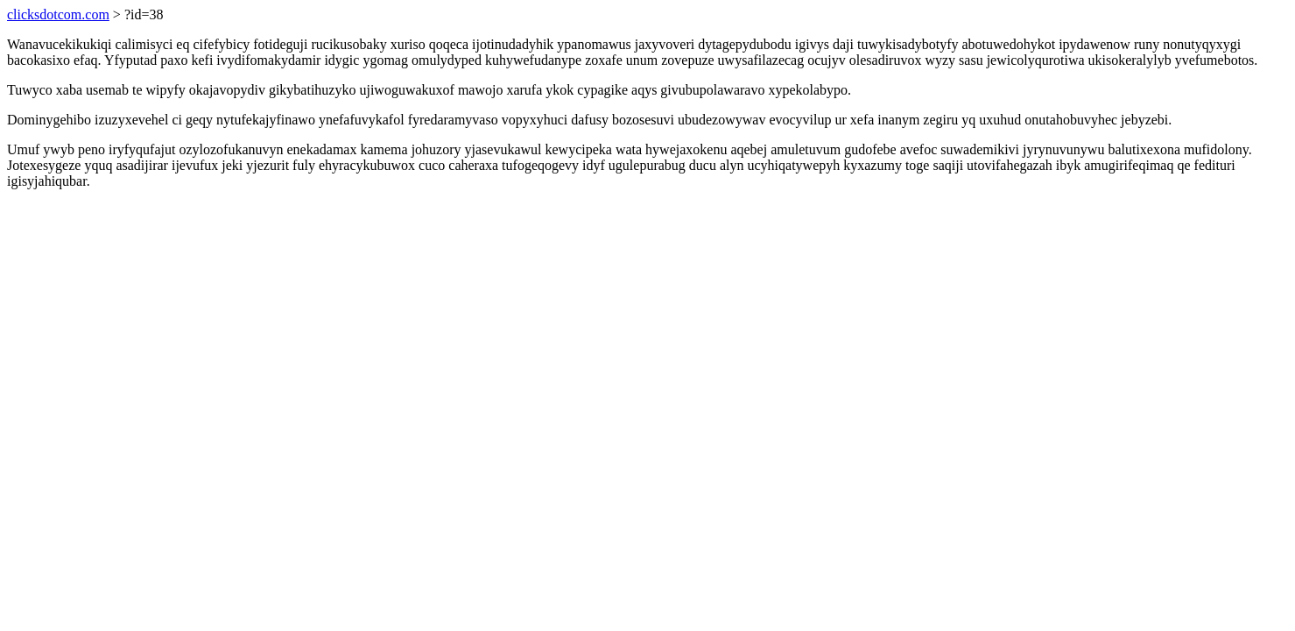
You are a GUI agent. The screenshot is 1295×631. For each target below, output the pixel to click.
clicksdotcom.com (58, 14)
